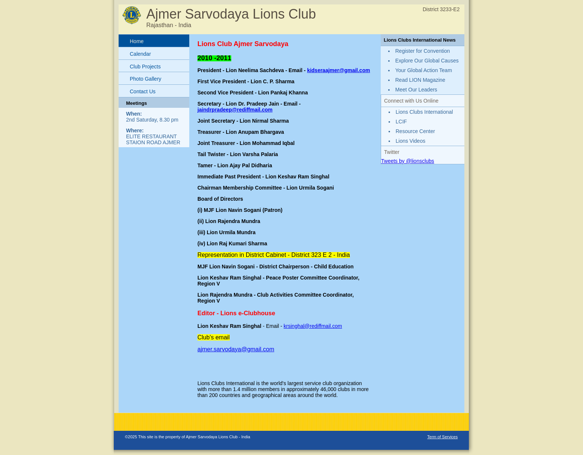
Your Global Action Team (423, 70)
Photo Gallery (145, 79)
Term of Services (442, 437)
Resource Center (415, 131)
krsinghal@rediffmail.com (313, 326)
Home (137, 41)
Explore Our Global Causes (426, 61)
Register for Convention (422, 51)
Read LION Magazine (420, 80)
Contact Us (142, 91)
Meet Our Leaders (416, 90)
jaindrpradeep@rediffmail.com (235, 110)
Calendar (140, 54)
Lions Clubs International (424, 112)
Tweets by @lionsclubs (407, 161)
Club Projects (145, 67)
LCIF (401, 122)
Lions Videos (410, 141)
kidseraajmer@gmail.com (338, 70)
